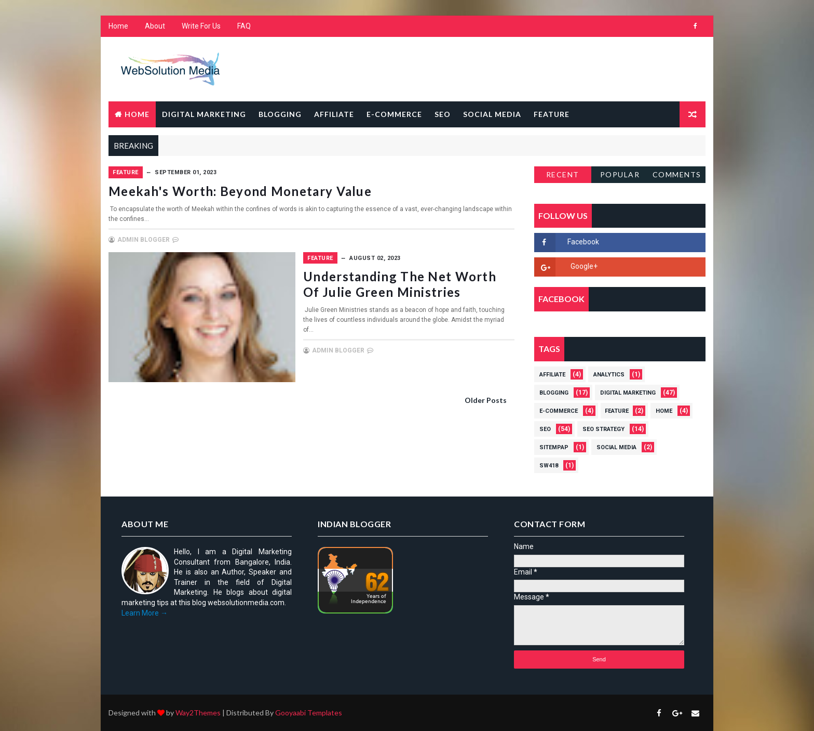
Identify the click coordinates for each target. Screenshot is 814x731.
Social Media (492, 114)
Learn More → (144, 613)
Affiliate (334, 114)
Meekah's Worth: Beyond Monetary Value (240, 191)
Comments (677, 174)
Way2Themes (198, 712)
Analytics (609, 374)
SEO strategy (603, 429)
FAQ (244, 26)
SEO (443, 114)
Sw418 (548, 465)
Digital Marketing (204, 114)
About (155, 26)
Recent (562, 174)
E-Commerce (394, 114)
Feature (551, 114)
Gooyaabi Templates (308, 712)
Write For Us (201, 26)
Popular (620, 174)
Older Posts (486, 400)
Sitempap (553, 447)
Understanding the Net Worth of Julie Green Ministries (399, 284)
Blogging (280, 114)
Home (118, 26)
